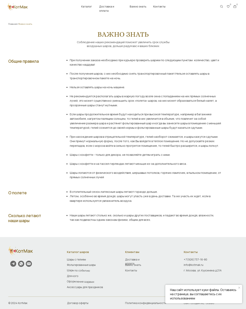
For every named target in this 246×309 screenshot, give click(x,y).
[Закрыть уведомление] (239, 288)
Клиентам (132, 252)
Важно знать (138, 6)
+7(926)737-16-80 (195, 259)
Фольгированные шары (81, 265)
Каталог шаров (78, 252)
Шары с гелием (76, 259)
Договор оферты (77, 303)
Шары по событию (78, 270)
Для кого (72, 276)
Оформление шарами (80, 281)
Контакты (159, 6)
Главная (12, 24)
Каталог (86, 6)
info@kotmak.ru (193, 265)
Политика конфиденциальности (145, 303)
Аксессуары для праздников (85, 287)
